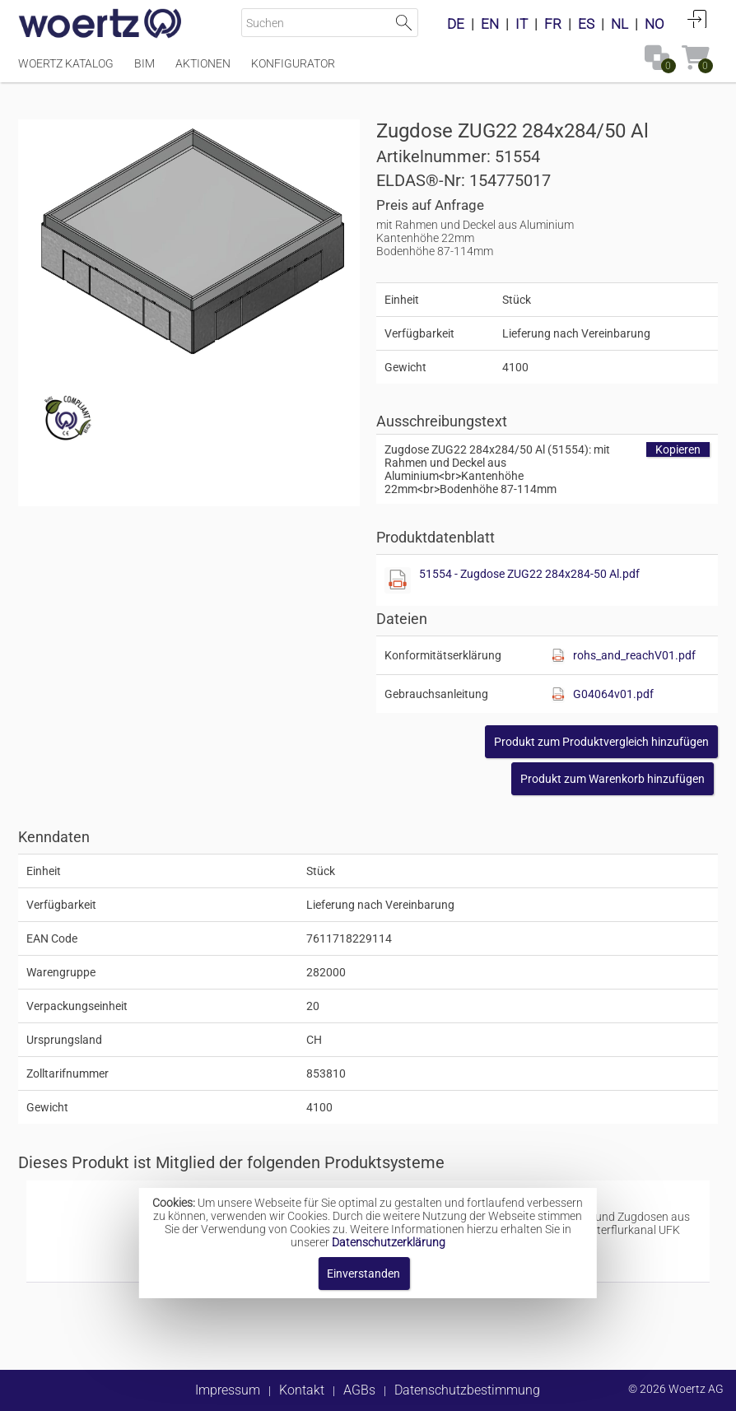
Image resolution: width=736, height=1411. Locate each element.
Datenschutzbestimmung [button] (467, 1390)
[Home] (100, 24)
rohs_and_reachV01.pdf (634, 655)
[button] (601, 741)
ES (586, 24)
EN (490, 24)
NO (654, 24)
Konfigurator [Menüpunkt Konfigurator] (293, 63)
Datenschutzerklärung (388, 1242)
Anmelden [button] (697, 19)
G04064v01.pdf (613, 694)
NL (619, 24)
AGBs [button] (359, 1390)
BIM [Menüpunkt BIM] (144, 63)
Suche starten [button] (403, 22)
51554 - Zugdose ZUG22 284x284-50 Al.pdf (529, 573)
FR (552, 24)
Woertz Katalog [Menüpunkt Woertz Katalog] (66, 63)
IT (521, 24)
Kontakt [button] (301, 1390)
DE (455, 24)
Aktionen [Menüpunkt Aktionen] (203, 63)
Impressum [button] (227, 1390)
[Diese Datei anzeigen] (397, 580)
